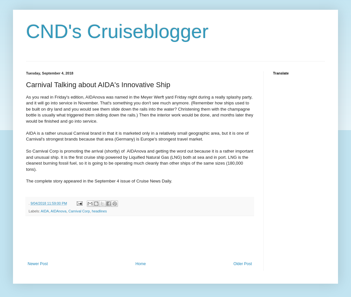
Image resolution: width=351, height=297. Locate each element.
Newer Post (38, 264)
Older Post (242, 264)
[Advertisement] (144, 238)
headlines (99, 211)
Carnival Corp (79, 211)
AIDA (45, 211)
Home (141, 264)
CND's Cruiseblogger (117, 31)
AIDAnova (59, 211)
